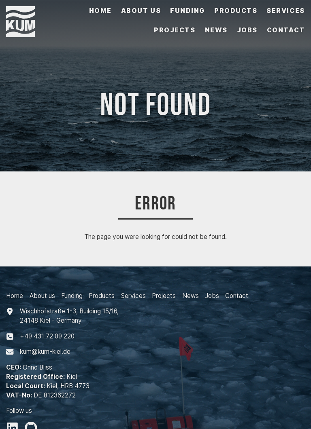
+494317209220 (47, 336)
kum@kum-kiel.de (45, 351)
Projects (174, 30)
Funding (187, 11)
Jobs (247, 30)
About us (141, 11)
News (216, 30)
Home (100, 11)
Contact (286, 30)
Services (285, 11)
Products (235, 11)
